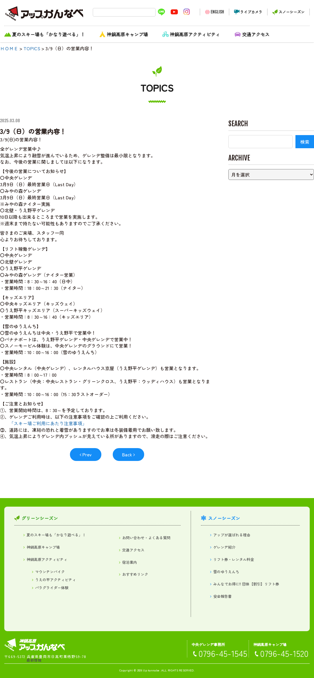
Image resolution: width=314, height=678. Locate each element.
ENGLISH (217, 12)
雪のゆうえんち (226, 571)
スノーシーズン (292, 12)
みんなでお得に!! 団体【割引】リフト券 (246, 584)
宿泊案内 (129, 562)
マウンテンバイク (50, 571)
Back (127, 454)
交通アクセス (255, 34)
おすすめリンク (135, 574)
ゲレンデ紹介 (224, 547)
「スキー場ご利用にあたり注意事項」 (48, 423)
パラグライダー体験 (52, 587)
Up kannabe (151, 670)
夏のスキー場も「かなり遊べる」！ (48, 34)
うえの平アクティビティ (55, 579)
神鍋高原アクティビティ (195, 34)
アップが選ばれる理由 (231, 534)
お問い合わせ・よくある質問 (146, 537)
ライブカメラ (251, 12)
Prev (87, 454)
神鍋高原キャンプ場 (127, 34)
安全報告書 (222, 596)
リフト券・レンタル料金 (233, 559)
